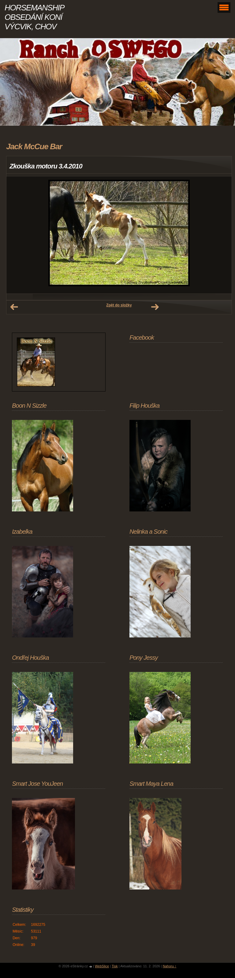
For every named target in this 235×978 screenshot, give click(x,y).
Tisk (115, 966)
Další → (154, 307)
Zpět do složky (119, 305)
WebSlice (102, 966)
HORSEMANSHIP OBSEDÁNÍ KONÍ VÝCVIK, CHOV (34, 17)
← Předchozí (14, 307)
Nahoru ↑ (170, 966)
